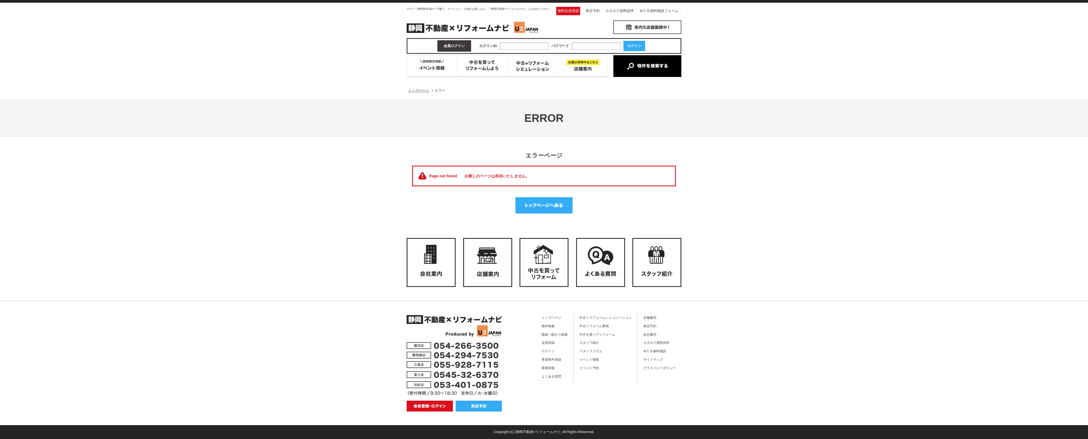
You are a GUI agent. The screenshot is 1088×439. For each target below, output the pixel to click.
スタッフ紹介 (589, 342)
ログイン (548, 351)
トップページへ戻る (544, 205)
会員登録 (548, 342)
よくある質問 (551, 376)
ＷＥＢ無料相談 (654, 351)
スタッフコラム (590, 351)
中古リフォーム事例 (594, 326)
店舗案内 (649, 317)
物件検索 (548, 326)
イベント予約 (589, 368)
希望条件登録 (551, 359)
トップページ (551, 317)
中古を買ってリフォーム (597, 334)
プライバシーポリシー (659, 368)
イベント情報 (589, 359)
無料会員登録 (568, 11)
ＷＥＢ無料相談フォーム (658, 11)
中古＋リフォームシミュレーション (605, 317)
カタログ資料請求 (619, 11)
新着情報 (548, 368)
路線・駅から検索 (555, 334)
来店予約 (593, 11)
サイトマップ (653, 359)
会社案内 (649, 334)
